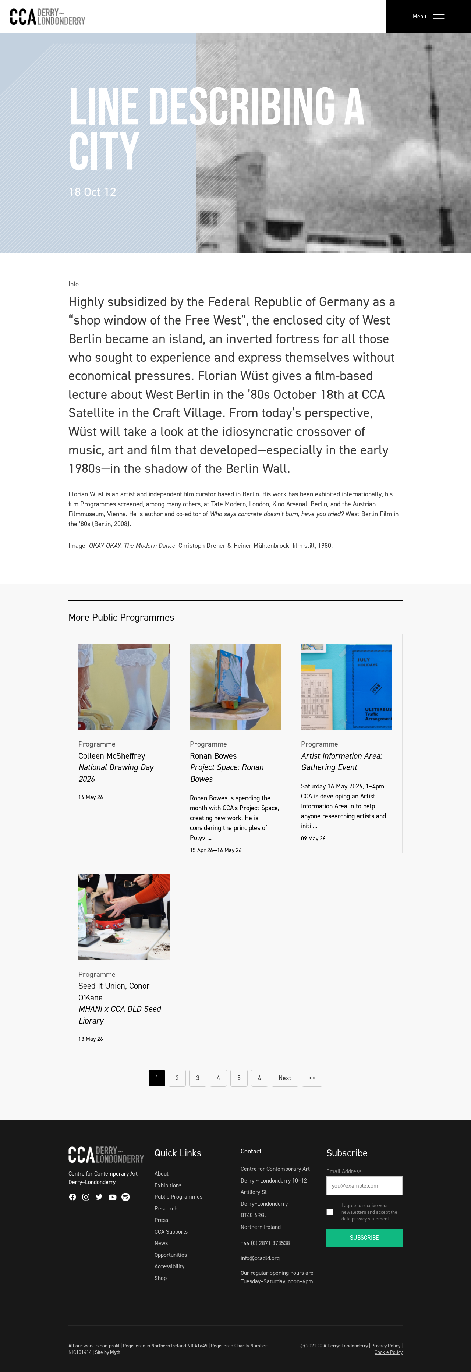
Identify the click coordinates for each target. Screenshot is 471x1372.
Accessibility (169, 1266)
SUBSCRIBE (364, 1237)
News (161, 1243)
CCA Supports (171, 1231)
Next (285, 1078)
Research (166, 1208)
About (162, 1173)
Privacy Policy (385, 1345)
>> (312, 1078)
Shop (161, 1278)
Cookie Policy (389, 1352)
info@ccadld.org (260, 1258)
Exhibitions (168, 1185)
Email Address (343, 1171)
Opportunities (171, 1255)
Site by (107, 1352)
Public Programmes (178, 1197)
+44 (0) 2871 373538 (265, 1243)
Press (161, 1220)
